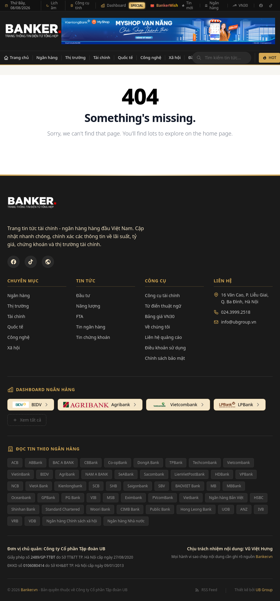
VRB (14, 521)
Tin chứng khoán (93, 337)
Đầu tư (83, 295)
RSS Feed (206, 589)
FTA (79, 316)
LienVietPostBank (190, 474)
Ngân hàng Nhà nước (126, 521)
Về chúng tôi (157, 327)
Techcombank (205, 462)
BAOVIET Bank (187, 486)
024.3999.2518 (236, 312)
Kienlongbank (70, 486)
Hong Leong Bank (196, 509)
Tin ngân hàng (90, 327)
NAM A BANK (96, 474)
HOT (269, 57)
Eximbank (133, 497)
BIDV (44, 474)
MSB (111, 497)
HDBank (222, 474)
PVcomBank (162, 497)
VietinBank (20, 474)
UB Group (264, 589)
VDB (32, 521)
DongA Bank (148, 462)
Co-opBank (117, 462)
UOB (226, 509)
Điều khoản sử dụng (165, 348)
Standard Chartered (63, 509)
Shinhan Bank (23, 509)
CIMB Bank (130, 509)
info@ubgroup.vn (238, 322)
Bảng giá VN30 (160, 316)
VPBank (246, 474)
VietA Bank (38, 486)
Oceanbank (21, 497)
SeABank (126, 474)
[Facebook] (261, 5)
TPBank (175, 462)
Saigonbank (137, 486)
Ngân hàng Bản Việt (226, 497)
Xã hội (175, 57)
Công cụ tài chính (162, 295)
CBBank (91, 462)
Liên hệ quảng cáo (163, 337)
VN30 (240, 5)
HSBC (258, 497)
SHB (113, 486)
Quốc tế (125, 57)
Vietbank (190, 497)
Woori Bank (100, 509)
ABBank (35, 462)
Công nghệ (150, 57)
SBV (161, 486)
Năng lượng (88, 306)
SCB (96, 486)
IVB (261, 509)
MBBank (234, 486)
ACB (14, 462)
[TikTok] (270, 5)
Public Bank (160, 509)
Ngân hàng (47, 57)
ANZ (244, 509)
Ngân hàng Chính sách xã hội (71, 521)
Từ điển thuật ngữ (163, 306)
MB (213, 486)
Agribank (67, 474)
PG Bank (72, 497)
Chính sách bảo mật (165, 358)
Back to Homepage (140, 153)
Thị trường (75, 57)
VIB (93, 497)
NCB (15, 486)
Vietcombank (238, 462)
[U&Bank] (48, 262)
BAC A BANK (63, 462)
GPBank (48, 497)
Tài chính (101, 57)
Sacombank (154, 474)
